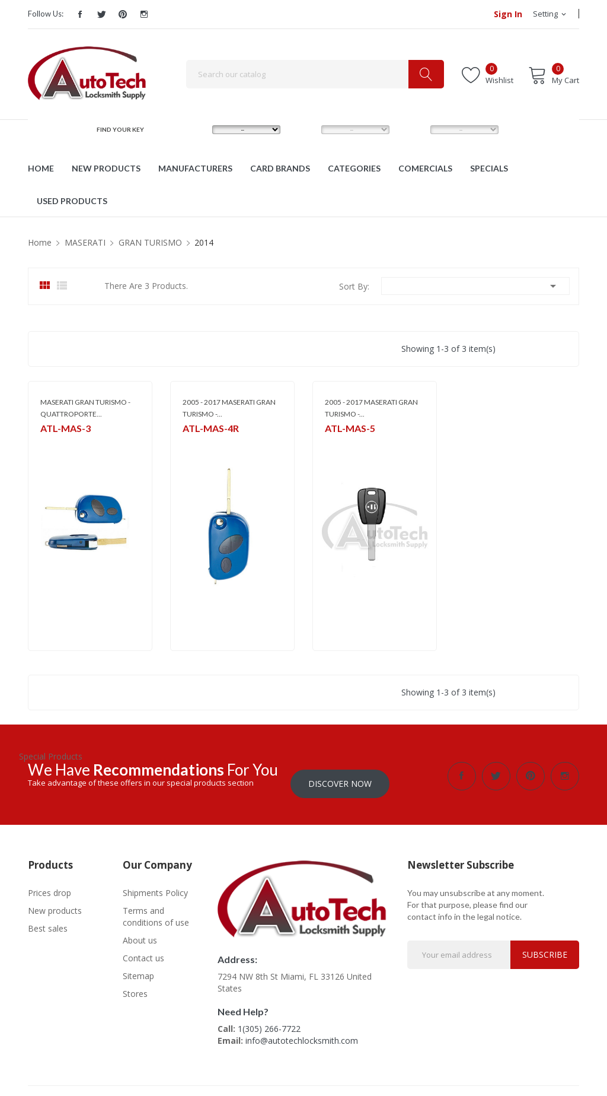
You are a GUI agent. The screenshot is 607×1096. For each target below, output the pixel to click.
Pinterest (122, 14)
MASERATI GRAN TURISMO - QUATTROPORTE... (85, 408)
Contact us (143, 950)
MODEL (306, 129)
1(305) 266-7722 (269, 1021)
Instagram (144, 14)
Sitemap (138, 968)
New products (55, 902)
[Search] (315, 74)
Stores (135, 986)
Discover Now (340, 776)
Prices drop (49, 885)
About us (140, 932)
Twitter (101, 14)
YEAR (411, 129)
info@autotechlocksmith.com (301, 1032)
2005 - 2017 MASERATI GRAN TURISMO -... (229, 408)
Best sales (48, 920)
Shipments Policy (155, 885)
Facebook (80, 14)
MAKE (194, 129)
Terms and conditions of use (156, 908)
